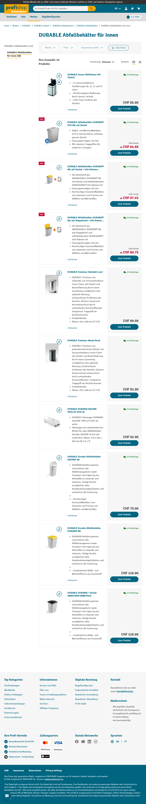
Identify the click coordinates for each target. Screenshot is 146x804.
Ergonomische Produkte (86, 690)
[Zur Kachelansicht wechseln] (140, 62)
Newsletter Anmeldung (86, 694)
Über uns (44, 690)
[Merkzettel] (132, 8)
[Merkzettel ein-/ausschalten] (59, 75)
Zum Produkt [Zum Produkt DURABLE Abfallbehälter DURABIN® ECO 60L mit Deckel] (124, 152)
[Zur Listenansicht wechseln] (133, 62)
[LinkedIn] (89, 742)
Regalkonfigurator (84, 685)
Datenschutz (35, 770)
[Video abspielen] (59, 82)
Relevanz (108, 62)
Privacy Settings (54, 770)
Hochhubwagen (11, 685)
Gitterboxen (10, 699)
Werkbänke (9, 690)
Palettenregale (11, 713)
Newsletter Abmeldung (86, 699)
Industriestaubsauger (14, 703)
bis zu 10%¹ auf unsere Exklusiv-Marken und (59, 2)
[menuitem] (118, 8)
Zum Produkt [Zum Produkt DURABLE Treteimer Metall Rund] (124, 395)
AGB (6, 770)
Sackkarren (9, 708)
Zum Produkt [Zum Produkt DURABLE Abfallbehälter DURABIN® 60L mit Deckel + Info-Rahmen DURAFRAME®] (124, 204)
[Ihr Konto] (126, 8)
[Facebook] (77, 742)
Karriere (44, 703)
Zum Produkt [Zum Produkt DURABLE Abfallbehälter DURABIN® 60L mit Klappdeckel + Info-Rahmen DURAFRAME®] (124, 258)
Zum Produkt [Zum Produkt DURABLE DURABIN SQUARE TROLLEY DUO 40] (124, 443)
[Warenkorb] (138, 8)
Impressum (18, 770)
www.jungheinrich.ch (54, 779)
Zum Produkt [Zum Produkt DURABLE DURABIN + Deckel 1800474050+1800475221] (124, 640)
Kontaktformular (125, 691)
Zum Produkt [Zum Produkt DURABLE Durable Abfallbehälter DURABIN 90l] (124, 579)
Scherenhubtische (13, 717)
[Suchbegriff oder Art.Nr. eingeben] (60, 8)
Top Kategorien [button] (13, 679)
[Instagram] (95, 742)
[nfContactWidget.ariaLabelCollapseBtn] (7, 797)
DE (117, 741)
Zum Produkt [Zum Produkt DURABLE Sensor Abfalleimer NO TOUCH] (124, 108)
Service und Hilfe (48, 685)
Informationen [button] (48, 679)
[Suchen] (92, 8)
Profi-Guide (80, 703)
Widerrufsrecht (47, 699)
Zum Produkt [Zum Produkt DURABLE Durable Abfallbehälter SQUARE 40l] (124, 514)
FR (125, 741)
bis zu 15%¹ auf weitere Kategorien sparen (102, 2)
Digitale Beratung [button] (86, 679)
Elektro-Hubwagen (13, 694)
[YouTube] (83, 742)
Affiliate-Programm (49, 708)
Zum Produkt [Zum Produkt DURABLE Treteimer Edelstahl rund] (124, 326)
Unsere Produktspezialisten (53, 694)
